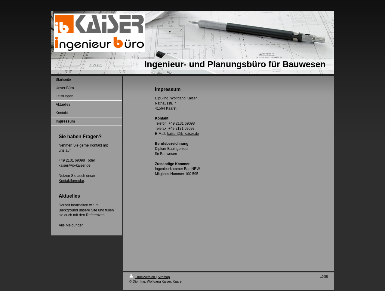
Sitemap (164, 277)
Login (324, 276)
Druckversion (142, 277)
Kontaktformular (71, 181)
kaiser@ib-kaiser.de (75, 165)
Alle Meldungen (71, 225)
